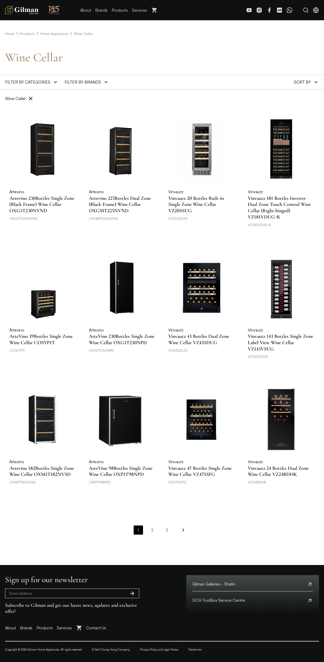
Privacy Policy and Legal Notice (159, 649)
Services (139, 10)
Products (120, 10)
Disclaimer (194, 649)
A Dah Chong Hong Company (111, 649)
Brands (101, 10)
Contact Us (96, 627)
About (85, 10)
